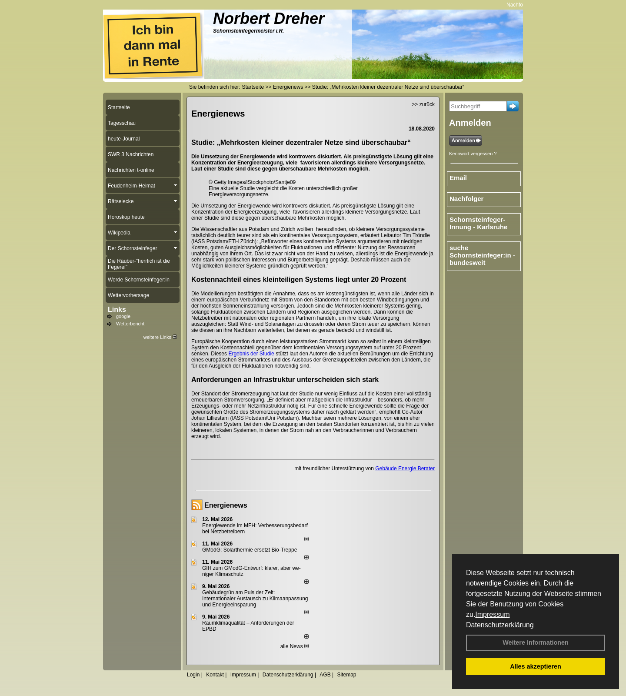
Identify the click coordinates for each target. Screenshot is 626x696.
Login (193, 675)
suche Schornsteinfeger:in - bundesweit (482, 255)
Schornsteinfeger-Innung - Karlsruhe (478, 223)
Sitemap (346, 675)
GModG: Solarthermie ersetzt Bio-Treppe (249, 550)
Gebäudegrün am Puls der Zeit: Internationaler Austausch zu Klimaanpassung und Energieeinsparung (255, 598)
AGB (325, 675)
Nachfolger (521, 5)
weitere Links (160, 337)
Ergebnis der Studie (251, 354)
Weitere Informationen (536, 642)
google (123, 316)
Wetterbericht (130, 323)
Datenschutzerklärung (500, 625)
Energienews (225, 505)
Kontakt (215, 675)
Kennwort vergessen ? (472, 153)
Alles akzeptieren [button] (535, 666)
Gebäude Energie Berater (405, 468)
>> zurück (423, 104)
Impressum (492, 614)
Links (117, 309)
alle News (294, 646)
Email (458, 177)
